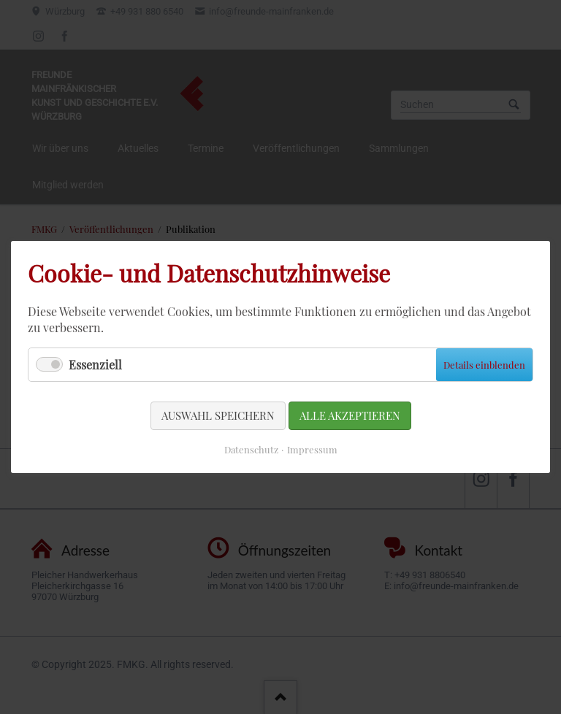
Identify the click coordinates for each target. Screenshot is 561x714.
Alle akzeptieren (349, 415)
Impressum (312, 449)
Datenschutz (251, 449)
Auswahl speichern (218, 415)
